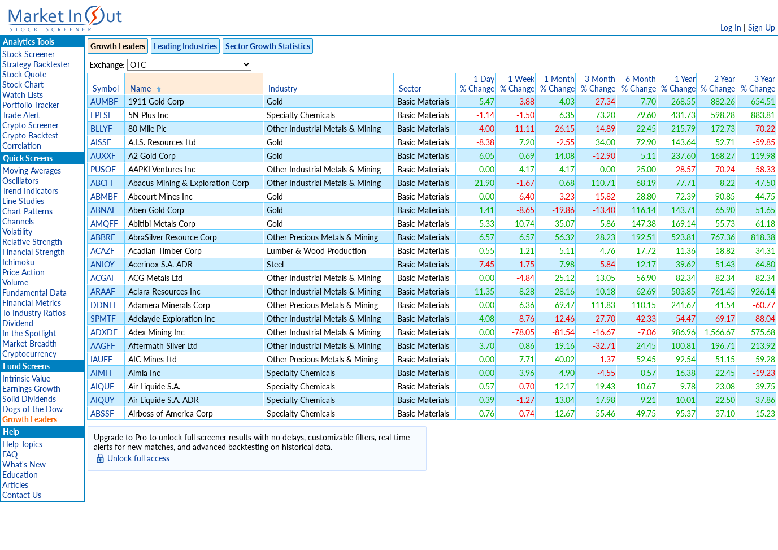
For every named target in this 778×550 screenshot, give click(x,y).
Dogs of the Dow (32, 409)
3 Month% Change (598, 83)
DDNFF (104, 305)
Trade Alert (21, 115)
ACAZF (102, 250)
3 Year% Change (758, 83)
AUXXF (103, 156)
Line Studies (23, 201)
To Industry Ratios (34, 313)
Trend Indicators (30, 191)
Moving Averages (31, 170)
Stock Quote (24, 74)
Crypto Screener (30, 125)
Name (140, 88)
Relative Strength (32, 241)
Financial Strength (33, 252)
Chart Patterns (27, 211)
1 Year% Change (678, 83)
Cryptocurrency (29, 353)
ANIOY (102, 264)
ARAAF (102, 291)
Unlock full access (138, 458)
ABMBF (104, 196)
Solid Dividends (29, 399)
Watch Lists (22, 94)
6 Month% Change (638, 83)
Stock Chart (23, 84)
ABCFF (102, 183)
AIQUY (102, 400)
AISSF (100, 142)
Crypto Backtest (30, 135)
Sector (410, 88)
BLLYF (101, 128)
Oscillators (20, 180)
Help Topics (22, 444)
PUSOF (103, 169)
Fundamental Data (34, 292)
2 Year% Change (718, 83)
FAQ (10, 454)
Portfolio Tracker (30, 105)
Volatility (17, 231)
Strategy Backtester (36, 64)
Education (20, 474)
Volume (15, 282)
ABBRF (102, 237)
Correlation (21, 145)
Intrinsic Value (26, 378)
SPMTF (103, 318)
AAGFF (102, 345)
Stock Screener (28, 54)
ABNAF (103, 210)
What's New (24, 464)
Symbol (106, 88)
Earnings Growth (31, 388)
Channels (18, 221)
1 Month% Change (557, 83)
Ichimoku (18, 262)
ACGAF (103, 278)
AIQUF (102, 386)
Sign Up (761, 27)
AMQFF (104, 223)
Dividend (17, 323)
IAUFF (101, 359)
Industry (282, 88)
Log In (730, 27)
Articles (15, 485)
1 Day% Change (477, 83)
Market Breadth (29, 343)
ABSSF (102, 413)
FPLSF (101, 115)
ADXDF (104, 332)
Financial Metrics (31, 303)
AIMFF (102, 373)
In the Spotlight (29, 333)
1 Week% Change (517, 83)
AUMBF (104, 101)
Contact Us (21, 495)
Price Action (23, 272)
